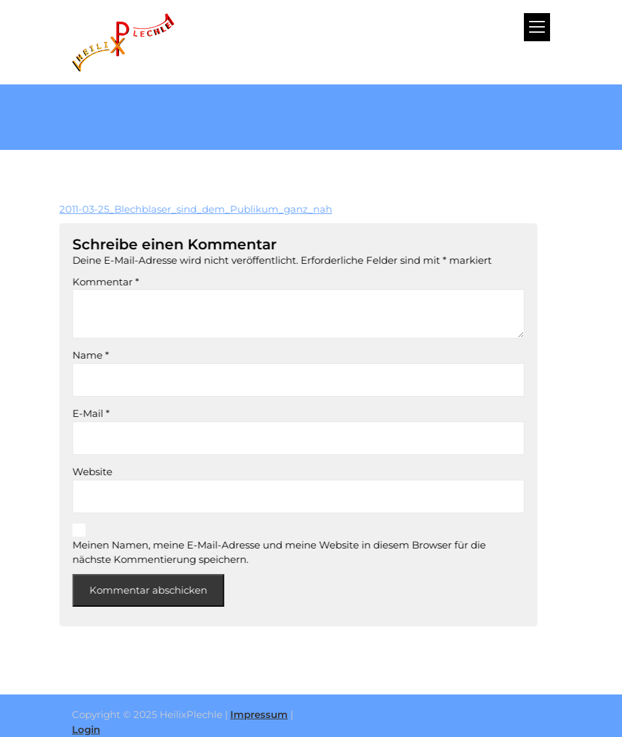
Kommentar (93, 282)
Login (86, 729)
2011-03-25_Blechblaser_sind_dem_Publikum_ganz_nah (183, 209)
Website (80, 471)
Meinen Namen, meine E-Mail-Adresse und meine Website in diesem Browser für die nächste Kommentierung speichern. (267, 552)
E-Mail (78, 413)
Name (78, 355)
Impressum (259, 714)
